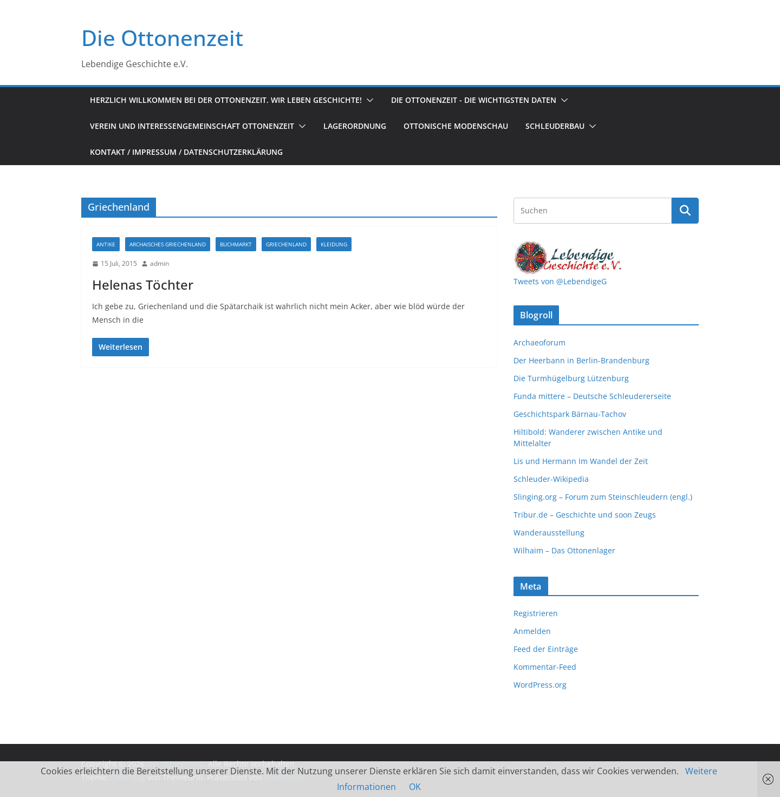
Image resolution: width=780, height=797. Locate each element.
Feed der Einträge (546, 649)
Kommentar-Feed (545, 667)
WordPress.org (540, 685)
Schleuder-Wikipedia (551, 479)
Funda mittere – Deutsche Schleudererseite (592, 396)
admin (159, 263)
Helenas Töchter (142, 284)
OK (415, 787)
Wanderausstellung (549, 532)
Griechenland (286, 244)
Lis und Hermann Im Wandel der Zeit (581, 461)
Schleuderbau (554, 126)
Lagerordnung (354, 126)
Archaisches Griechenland (167, 244)
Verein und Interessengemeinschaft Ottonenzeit (192, 126)
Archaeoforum (540, 342)
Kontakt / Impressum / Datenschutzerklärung (186, 152)
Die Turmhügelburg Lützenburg (571, 378)
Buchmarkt (236, 244)
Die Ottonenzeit (162, 38)
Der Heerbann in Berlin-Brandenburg (581, 360)
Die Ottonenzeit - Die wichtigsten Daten (473, 100)
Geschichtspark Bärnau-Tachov (570, 414)
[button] (368, 100)
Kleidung (334, 244)
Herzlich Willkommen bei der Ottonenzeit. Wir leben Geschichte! (226, 100)
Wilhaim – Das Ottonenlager (564, 550)
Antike (105, 244)
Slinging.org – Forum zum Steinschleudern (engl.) (603, 497)
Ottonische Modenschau (456, 126)
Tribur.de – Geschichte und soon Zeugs (585, 514)
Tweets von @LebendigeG (560, 281)
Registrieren (536, 613)
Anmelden (532, 631)
